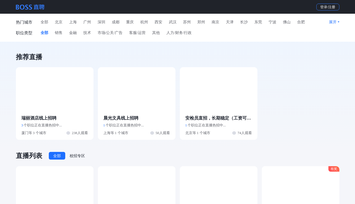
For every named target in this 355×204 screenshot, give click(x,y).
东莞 (258, 22)
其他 (156, 33)
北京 (59, 22)
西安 (158, 22)
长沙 (244, 22)
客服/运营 (137, 33)
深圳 (101, 22)
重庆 (130, 22)
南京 (215, 22)
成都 (116, 22)
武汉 (173, 22)
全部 (44, 22)
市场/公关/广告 (110, 33)
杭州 (144, 22)
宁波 (272, 22)
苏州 (187, 22)
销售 (59, 33)
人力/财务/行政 (179, 33)
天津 (230, 22)
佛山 (287, 22)
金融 (73, 33)
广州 (87, 22)
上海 (73, 22)
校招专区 (77, 156)
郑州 (201, 22)
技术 (87, 33)
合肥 (301, 22)
